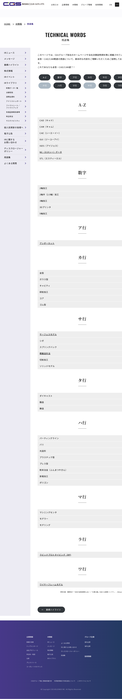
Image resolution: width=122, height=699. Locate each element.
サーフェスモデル (48, 334)
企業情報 (30, 637)
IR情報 (49, 637)
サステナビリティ (13, 120)
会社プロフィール (32, 650)
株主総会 (9, 116)
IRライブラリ (10, 82)
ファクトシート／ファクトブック (13, 106)
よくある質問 (10, 163)
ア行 (75, 77)
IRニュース (9, 52)
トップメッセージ (32, 646)
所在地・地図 (31, 654)
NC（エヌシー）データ (51, 152)
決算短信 (9, 92)
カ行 (90, 77)
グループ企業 (89, 637)
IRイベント (9, 76)
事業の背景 (30, 642)
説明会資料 (10, 96)
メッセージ (9, 58)
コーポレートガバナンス (34, 667)
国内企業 (87, 642)
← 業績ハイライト (51, 609)
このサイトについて (84, 681)
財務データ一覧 (12, 88)
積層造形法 (45, 353)
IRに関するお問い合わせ (10, 141)
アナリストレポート (14, 101)
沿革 (28, 659)
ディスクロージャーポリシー (13, 150)
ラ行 (105, 85)
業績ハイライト (11, 64)
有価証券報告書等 (13, 112)
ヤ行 (90, 85)
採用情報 (88, 656)
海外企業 (87, 646)
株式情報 (8, 70)
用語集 (7, 157)
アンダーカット (47, 243)
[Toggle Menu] (117, 4)
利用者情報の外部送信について (64, 681)
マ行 (75, 85)
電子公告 (8, 133)
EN (110, 4)
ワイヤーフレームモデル (51, 584)
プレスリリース (31, 663)
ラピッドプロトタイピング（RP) (55, 554)
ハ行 (60, 85)
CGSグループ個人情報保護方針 (41, 681)
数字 (60, 77)
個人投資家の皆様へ (13, 127)
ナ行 (45, 85)
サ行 (105, 77)
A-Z (44, 77)
